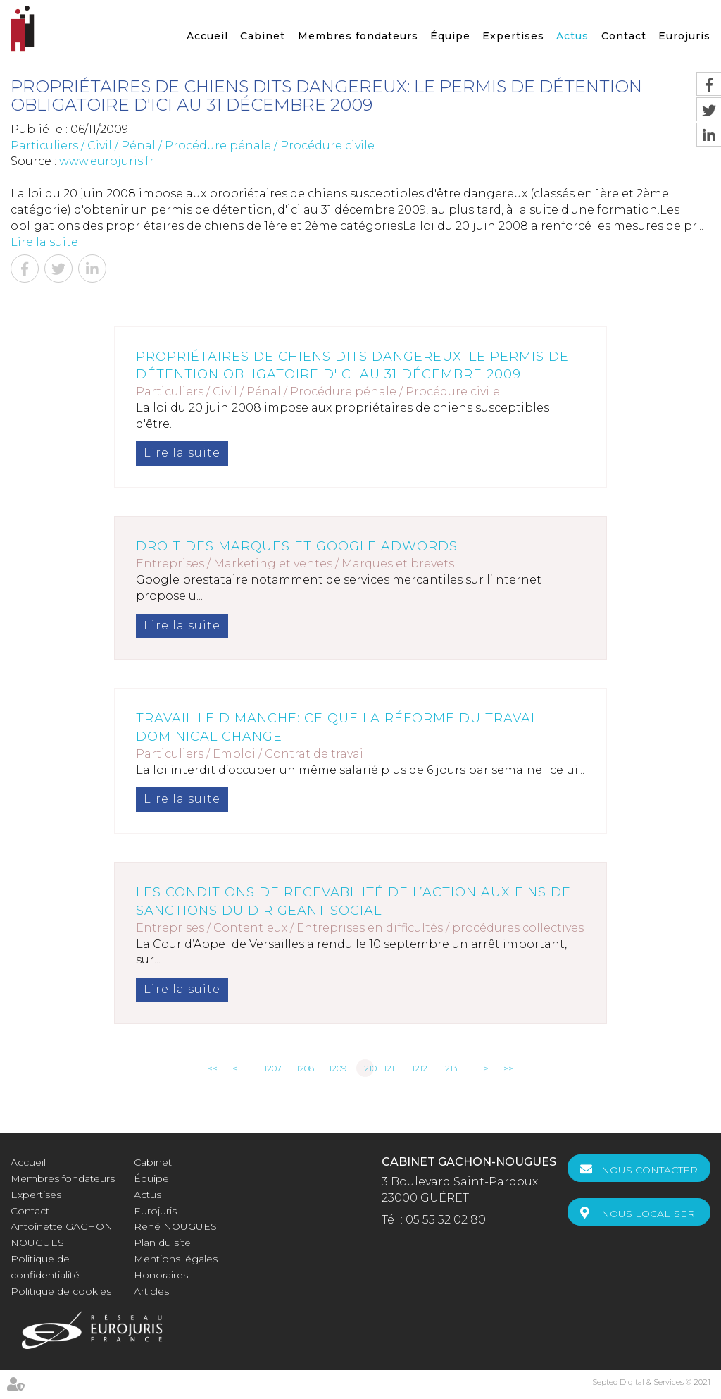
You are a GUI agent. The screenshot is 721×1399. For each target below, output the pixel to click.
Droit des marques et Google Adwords (297, 546)
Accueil (207, 36)
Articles (151, 1291)
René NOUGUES (175, 1226)
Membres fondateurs (358, 36)
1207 (273, 1068)
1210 (367, 1068)
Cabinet (262, 36)
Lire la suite (44, 242)
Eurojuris (684, 36)
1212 (419, 1068)
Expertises (513, 36)
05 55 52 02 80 (446, 1219)
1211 (390, 1068)
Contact (623, 36)
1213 (449, 1068)
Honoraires (161, 1275)
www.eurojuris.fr (106, 161)
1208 (305, 1068)
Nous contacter (649, 1170)
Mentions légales (176, 1258)
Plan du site (162, 1242)
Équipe (450, 36)
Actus (572, 36)
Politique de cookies (61, 1291)
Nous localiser (648, 1213)
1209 (337, 1068)
